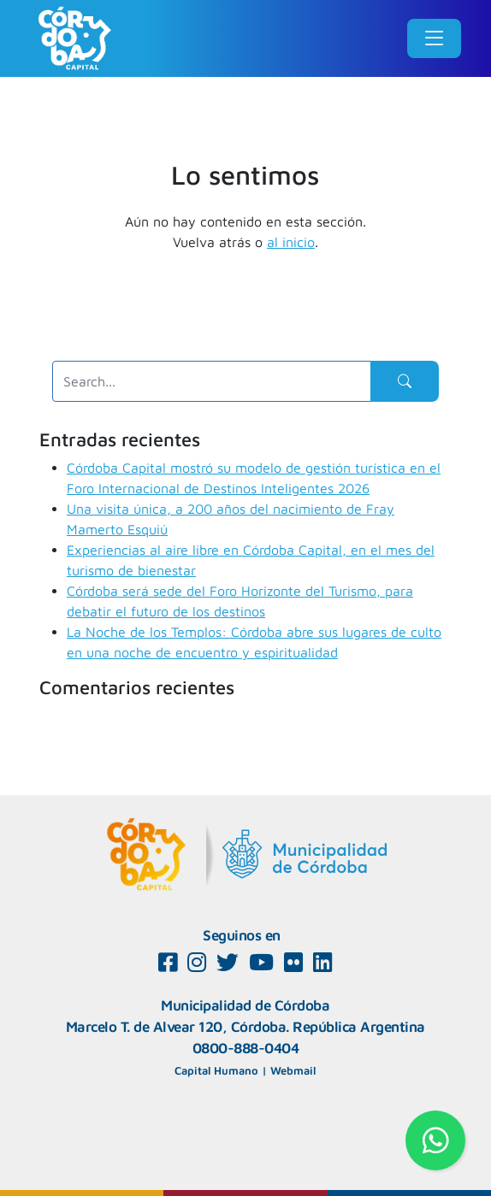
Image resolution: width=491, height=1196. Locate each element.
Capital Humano (216, 1070)
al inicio (291, 242)
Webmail (293, 1070)
